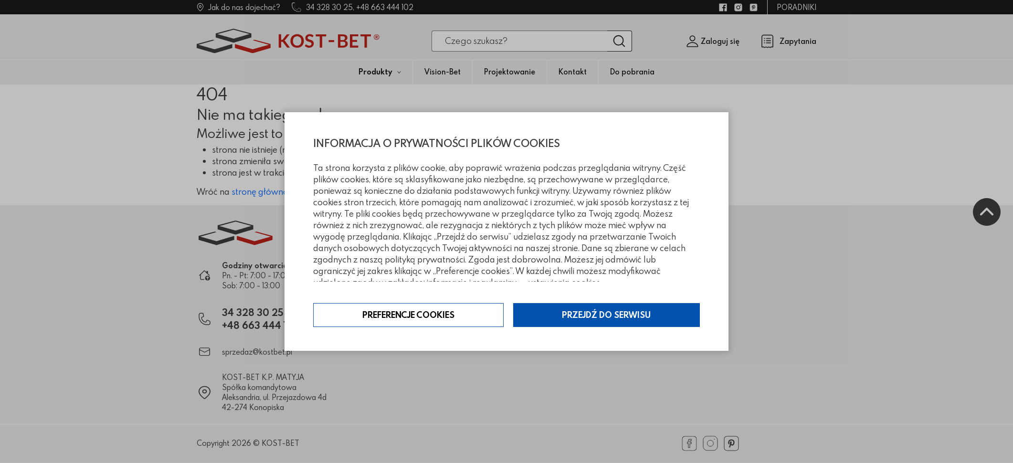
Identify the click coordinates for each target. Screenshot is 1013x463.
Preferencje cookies (408, 314)
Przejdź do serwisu (606, 314)
